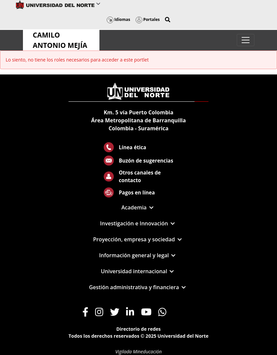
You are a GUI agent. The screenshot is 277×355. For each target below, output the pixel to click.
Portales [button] (148, 19)
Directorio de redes (138, 329)
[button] (167, 19)
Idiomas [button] (118, 19)
